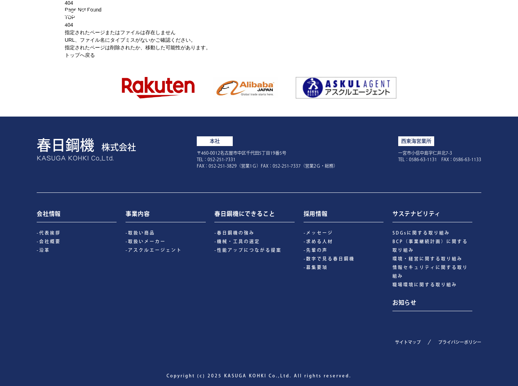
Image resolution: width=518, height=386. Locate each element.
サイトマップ (408, 342)
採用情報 (370, 15)
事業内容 (330, 15)
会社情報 (290, 15)
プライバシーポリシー (459, 342)
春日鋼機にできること (229, 15)
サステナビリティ (423, 15)
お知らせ (476, 15)
